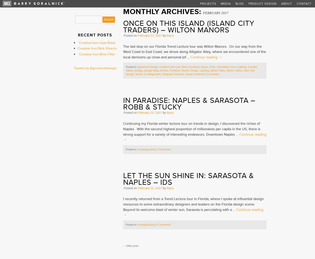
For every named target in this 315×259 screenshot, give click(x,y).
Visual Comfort (193, 74)
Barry (170, 35)
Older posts (131, 246)
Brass (204, 66)
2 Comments (163, 149)
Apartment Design (147, 66)
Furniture (175, 70)
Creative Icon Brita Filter (97, 54)
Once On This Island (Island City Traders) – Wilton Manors (188, 27)
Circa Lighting (238, 66)
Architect (164, 66)
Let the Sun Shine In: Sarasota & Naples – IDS (188, 179)
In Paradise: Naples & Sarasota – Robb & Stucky (189, 104)
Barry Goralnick (191, 66)
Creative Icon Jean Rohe (97, 43)
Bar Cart (175, 66)
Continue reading (206, 57)
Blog (239, 3)
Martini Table (217, 70)
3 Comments (163, 224)
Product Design (262, 3)
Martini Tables (234, 70)
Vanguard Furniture (173, 74)
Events (164, 70)
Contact (304, 3)
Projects (208, 3)
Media (226, 3)
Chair (212, 66)
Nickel (138, 74)
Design (139, 70)
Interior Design (189, 70)
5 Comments (212, 74)
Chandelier (223, 66)
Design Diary (151, 70)
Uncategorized (152, 74)
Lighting (204, 70)
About (286, 3)
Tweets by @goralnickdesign (95, 68)
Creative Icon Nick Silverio (97, 48)
